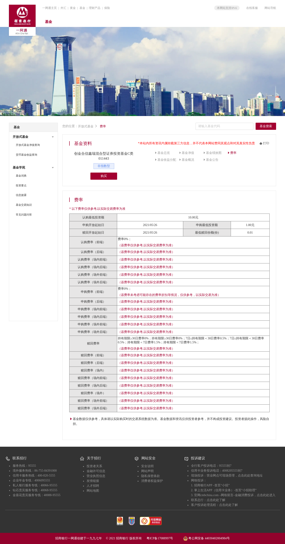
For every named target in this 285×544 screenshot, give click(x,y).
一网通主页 (49, 8)
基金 (82, 8)
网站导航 (270, 8)
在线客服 (252, 8)
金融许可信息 (96, 471)
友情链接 (93, 481)
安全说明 (147, 466)
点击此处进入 (266, 495)
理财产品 (94, 8)
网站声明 (147, 471)
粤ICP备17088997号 (165, 538)
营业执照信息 (96, 476)
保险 (107, 8)
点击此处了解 (216, 500)
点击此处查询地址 (250, 475)
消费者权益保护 (152, 481)
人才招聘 (93, 485)
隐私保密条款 (150, 476)
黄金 (73, 8)
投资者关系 (94, 466)
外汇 (63, 8)
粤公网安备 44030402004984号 (206, 538)
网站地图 (93, 490)
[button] (33, 137)
